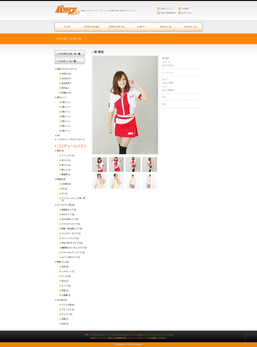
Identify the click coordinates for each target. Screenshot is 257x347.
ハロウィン (66, 271)
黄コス (64, 170)
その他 (60, 300)
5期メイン (65, 121)
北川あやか (66, 78)
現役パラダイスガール (67, 69)
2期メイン (65, 107)
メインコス (66, 155)
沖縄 (63, 319)
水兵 (63, 324)
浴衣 (63, 267)
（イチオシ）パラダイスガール (70, 139)
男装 (63, 290)
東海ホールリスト (167, 9)
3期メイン (65, 112)
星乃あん (65, 88)
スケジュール (165, 27)
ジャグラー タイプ (69, 233)
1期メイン (65, 102)
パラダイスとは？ (91, 27)
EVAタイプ (66, 214)
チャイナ (65, 314)
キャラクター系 (64, 205)
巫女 (63, 281)
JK (62, 189)
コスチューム (190, 27)
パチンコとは (167, 335)
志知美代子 (66, 83)
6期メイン (65, 126)
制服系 (60, 179)
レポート (140, 27)
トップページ (67, 27)
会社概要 (185, 9)
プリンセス (66, 309)
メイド (64, 286)
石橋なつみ (66, 93)
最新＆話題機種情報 (168, 13)
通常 (59, 151)
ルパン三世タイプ (69, 257)
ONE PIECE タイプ (70, 243)
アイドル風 (66, 305)
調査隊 (64, 174)
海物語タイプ (67, 210)
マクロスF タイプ (69, 224)
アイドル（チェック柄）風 (73, 198)
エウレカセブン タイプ (71, 252)
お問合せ (162, 338)
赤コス (64, 160)
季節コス (61, 262)
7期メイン (65, 131)
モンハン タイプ (68, 238)
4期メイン (65, 116)
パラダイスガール (116, 27)
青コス (64, 165)
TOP (86, 335)
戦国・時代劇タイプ (70, 229)
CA (62, 193)
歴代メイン (62, 97)
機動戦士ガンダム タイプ (72, 248)
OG (58, 135)
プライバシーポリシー (137, 338)
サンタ (64, 276)
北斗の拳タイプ (68, 219)
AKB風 (64, 184)
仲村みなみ (66, 74)
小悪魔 (64, 295)
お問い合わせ (187, 13)
